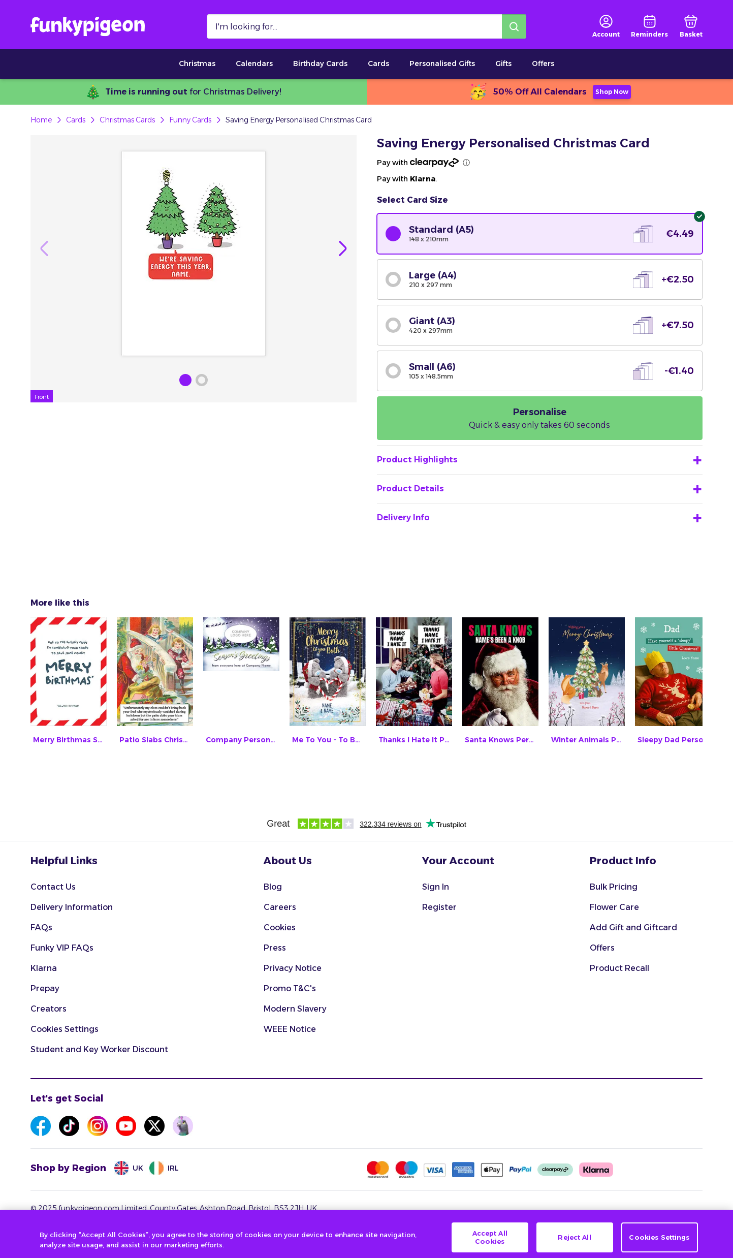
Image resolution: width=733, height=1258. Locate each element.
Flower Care (614, 907)
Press (275, 948)
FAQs (41, 927)
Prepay (44, 988)
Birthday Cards (320, 63)
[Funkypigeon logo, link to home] (87, 26)
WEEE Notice (290, 1029)
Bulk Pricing (614, 887)
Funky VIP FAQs (61, 948)
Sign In (435, 887)
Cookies (280, 927)
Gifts (503, 63)
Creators (48, 1009)
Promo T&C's (290, 988)
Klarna (43, 968)
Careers (280, 907)
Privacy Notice (293, 968)
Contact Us (53, 887)
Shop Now (611, 92)
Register (439, 907)
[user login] (606, 26)
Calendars (254, 63)
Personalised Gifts (442, 63)
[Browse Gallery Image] (185, 380)
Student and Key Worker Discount (99, 1049)
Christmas (197, 63)
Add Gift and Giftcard (633, 927)
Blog (273, 887)
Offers (543, 63)
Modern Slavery (295, 1009)
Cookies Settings (64, 1029)
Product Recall (619, 968)
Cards (378, 63)
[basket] (691, 26)
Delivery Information (71, 907)
